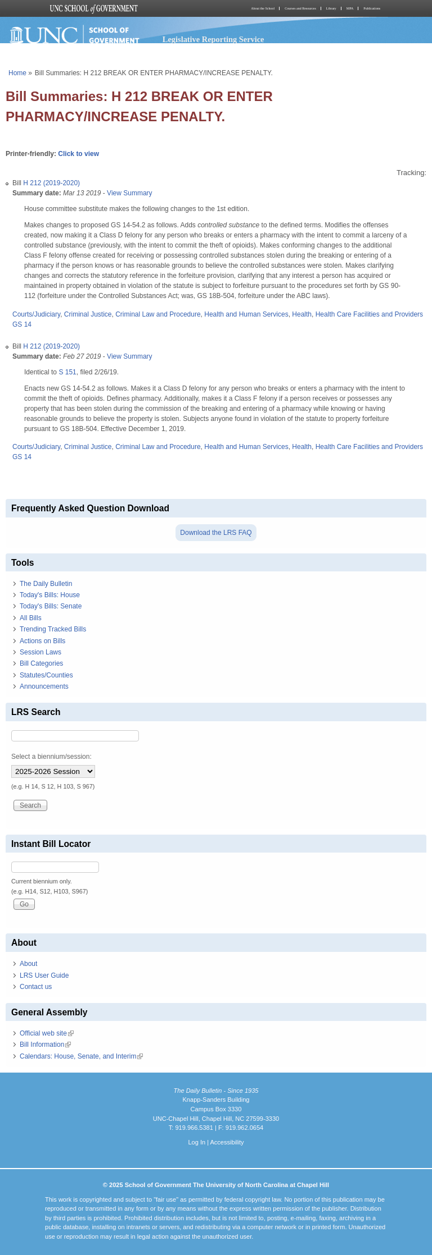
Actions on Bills (42, 641)
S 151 (67, 372)
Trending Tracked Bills (53, 629)
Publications (371, 8)
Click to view (78, 154)
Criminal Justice (88, 314)
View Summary (129, 193)
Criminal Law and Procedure (157, 314)
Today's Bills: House (50, 595)
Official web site (47, 1033)
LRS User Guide (44, 975)
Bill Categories (41, 663)
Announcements (44, 686)
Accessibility (227, 1142)
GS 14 (22, 324)
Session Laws (40, 652)
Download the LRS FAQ (215, 533)
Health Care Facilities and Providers (369, 314)
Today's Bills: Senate (51, 606)
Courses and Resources (300, 8)
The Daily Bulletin (46, 584)
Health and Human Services (246, 314)
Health (302, 314)
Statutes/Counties (46, 675)
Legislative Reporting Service (213, 39)
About (28, 964)
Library (331, 8)
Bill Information (45, 1044)
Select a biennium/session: (51, 757)
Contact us (36, 987)
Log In (196, 1142)
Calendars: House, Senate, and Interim (81, 1056)
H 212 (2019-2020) (51, 183)
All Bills (31, 618)
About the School (262, 8)
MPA (349, 8)
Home (17, 73)
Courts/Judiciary (36, 314)
